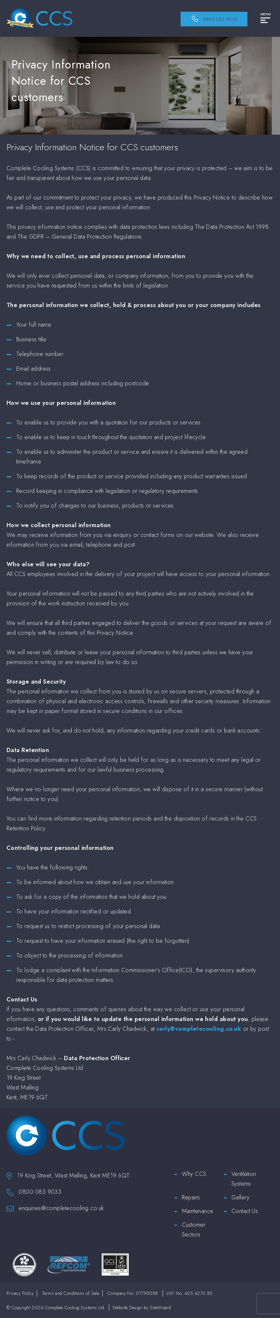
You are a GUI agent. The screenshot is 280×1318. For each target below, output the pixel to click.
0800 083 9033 (40, 1192)
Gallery (240, 1197)
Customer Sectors (194, 1230)
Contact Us (244, 1211)
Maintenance (198, 1211)
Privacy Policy (20, 1293)
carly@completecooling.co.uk (198, 1029)
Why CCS (194, 1174)
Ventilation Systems (243, 1179)
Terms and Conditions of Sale (70, 1293)
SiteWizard (160, 1307)
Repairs (191, 1197)
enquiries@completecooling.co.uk (61, 1208)
